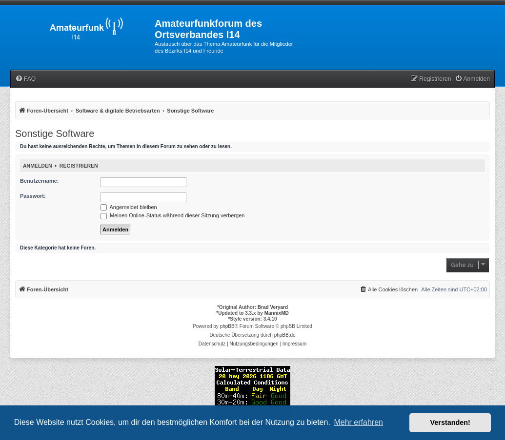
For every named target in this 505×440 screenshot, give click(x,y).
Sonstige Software (54, 133)
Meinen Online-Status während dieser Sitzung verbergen (172, 215)
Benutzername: (39, 181)
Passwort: (33, 196)
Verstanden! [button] (450, 422)
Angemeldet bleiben (129, 207)
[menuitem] (25, 79)
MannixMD (276, 313)
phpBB (227, 326)
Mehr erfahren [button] (358, 422)
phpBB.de (285, 335)
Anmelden (37, 166)
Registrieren (79, 166)
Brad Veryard (273, 307)
